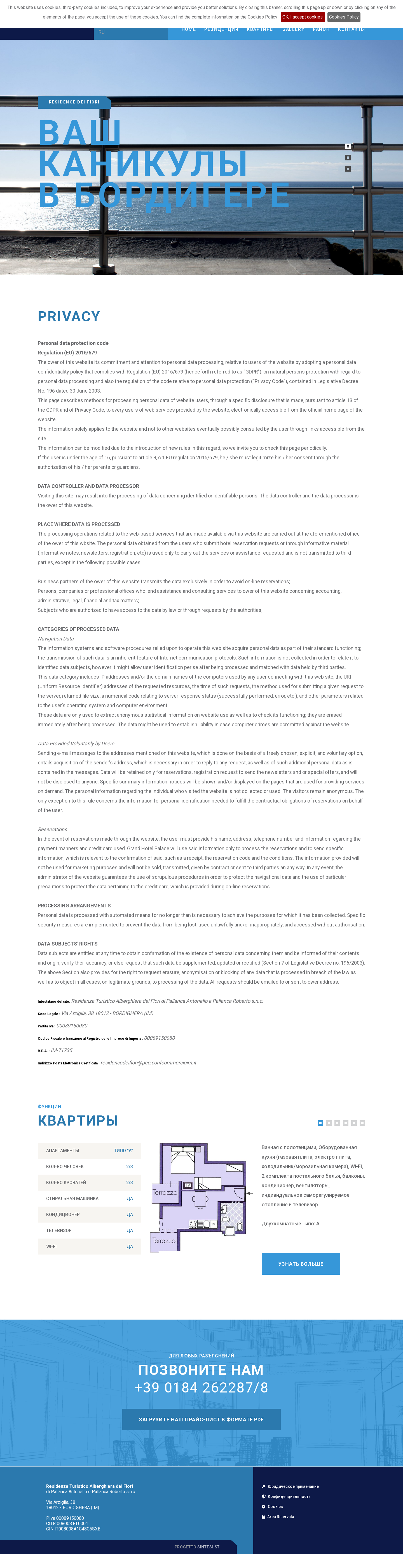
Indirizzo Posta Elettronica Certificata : (68, 1063)
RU (102, 32)
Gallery (293, 29)
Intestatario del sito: (54, 1002)
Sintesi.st (208, 1547)
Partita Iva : (46, 1026)
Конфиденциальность (286, 1496)
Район (321, 29)
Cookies (272, 1506)
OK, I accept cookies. (303, 17)
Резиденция (221, 29)
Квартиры (260, 29)
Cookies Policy (344, 17)
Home (189, 29)
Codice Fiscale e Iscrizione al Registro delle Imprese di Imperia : (90, 1039)
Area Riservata (278, 1516)
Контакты (351, 29)
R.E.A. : (44, 1051)
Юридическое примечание (290, 1486)
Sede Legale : (49, 1014)
